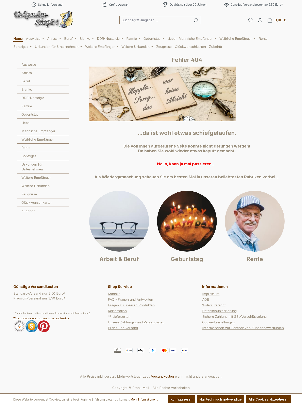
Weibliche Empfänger (37, 139)
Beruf (25, 81)
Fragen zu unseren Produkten (131, 305)
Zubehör (28, 211)
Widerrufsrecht (213, 305)
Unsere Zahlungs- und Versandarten (136, 322)
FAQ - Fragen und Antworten (130, 299)
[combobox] (155, 20)
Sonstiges (28, 156)
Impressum (210, 294)
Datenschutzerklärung (219, 311)
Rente (25, 148)
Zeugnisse (29, 194)
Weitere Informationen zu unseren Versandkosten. (41, 318)
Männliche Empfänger (38, 131)
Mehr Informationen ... (145, 399)
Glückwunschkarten (36, 202)
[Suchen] (195, 20)
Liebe (25, 123)
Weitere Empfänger (36, 178)
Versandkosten (162, 376)
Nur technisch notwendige (220, 399)
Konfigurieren (181, 399)
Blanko (26, 89)
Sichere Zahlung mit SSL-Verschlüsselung (234, 317)
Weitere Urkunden (35, 186)
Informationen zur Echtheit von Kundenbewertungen (243, 328)
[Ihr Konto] (260, 20)
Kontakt (114, 294)
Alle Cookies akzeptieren (268, 399)
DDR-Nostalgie (32, 98)
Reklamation (117, 311)
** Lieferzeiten (119, 317)
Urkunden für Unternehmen (32, 166)
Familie (26, 106)
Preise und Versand (123, 328)
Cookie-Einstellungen (218, 322)
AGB (205, 299)
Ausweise (28, 64)
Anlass (26, 73)
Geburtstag (29, 114)
